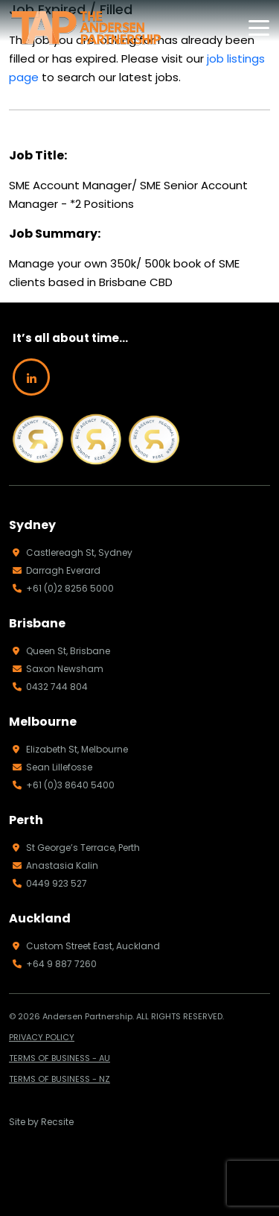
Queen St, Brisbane (61, 651)
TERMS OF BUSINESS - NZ (59, 1079)
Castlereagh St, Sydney (72, 552)
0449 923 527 (50, 883)
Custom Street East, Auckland (86, 946)
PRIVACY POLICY (41, 1037)
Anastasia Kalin (55, 865)
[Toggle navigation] (259, 28)
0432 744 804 (50, 686)
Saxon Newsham (58, 668)
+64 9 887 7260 (55, 963)
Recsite (57, 1121)
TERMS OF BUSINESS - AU (59, 1058)
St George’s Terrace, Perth (76, 847)
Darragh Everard (56, 570)
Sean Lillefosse (52, 767)
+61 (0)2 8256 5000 (63, 588)
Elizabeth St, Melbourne (70, 749)
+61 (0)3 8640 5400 (64, 785)
